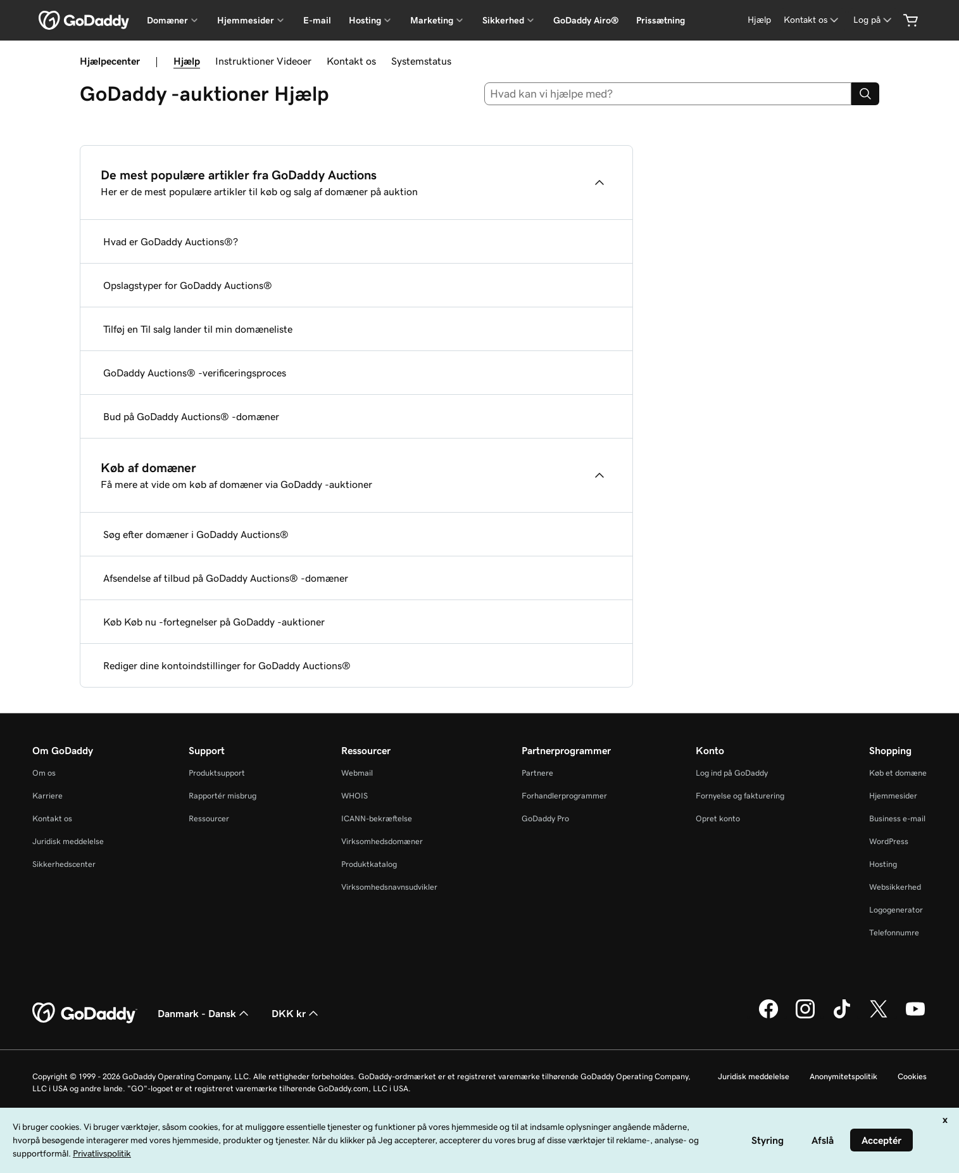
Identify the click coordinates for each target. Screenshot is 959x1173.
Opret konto (718, 818)
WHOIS (354, 796)
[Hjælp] (759, 20)
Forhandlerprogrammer (564, 796)
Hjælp (186, 61)
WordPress (888, 841)
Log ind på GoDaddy (732, 773)
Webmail (357, 773)
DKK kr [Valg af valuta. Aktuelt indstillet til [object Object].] (296, 1013)
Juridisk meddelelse (68, 841)
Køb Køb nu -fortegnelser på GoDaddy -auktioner (214, 622)
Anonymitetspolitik (843, 1076)
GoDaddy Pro (545, 818)
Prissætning (660, 20)
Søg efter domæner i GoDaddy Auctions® (196, 534)
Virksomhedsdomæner (382, 841)
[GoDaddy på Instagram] (805, 1016)
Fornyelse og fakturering (740, 796)
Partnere (537, 773)
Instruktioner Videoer (263, 61)
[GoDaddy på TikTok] (842, 1016)
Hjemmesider (893, 796)
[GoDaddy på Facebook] (768, 1016)
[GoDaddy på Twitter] (878, 1016)
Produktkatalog (369, 864)
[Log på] (873, 20)
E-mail (317, 20)
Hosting (883, 864)
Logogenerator (896, 910)
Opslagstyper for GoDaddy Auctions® (187, 285)
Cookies (912, 1076)
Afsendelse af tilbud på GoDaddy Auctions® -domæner (225, 578)
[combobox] (668, 93)
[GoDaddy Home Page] (84, 1013)
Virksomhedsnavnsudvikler (389, 887)
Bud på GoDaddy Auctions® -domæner (191, 416)
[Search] (865, 93)
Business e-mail (897, 818)
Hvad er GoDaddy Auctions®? (170, 241)
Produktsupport (217, 773)
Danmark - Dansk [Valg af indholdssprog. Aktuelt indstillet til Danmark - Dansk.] (204, 1013)
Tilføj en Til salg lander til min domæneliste (197, 329)
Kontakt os (351, 61)
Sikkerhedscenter (64, 864)
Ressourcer (209, 818)
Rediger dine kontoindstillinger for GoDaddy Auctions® (227, 665)
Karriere (47, 796)
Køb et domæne (898, 773)
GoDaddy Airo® (585, 20)
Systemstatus (421, 61)
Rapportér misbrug (222, 796)
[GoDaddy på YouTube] (915, 1016)
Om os (44, 773)
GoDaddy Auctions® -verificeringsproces (194, 373)
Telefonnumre (894, 932)
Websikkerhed (895, 887)
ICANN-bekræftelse (376, 818)
